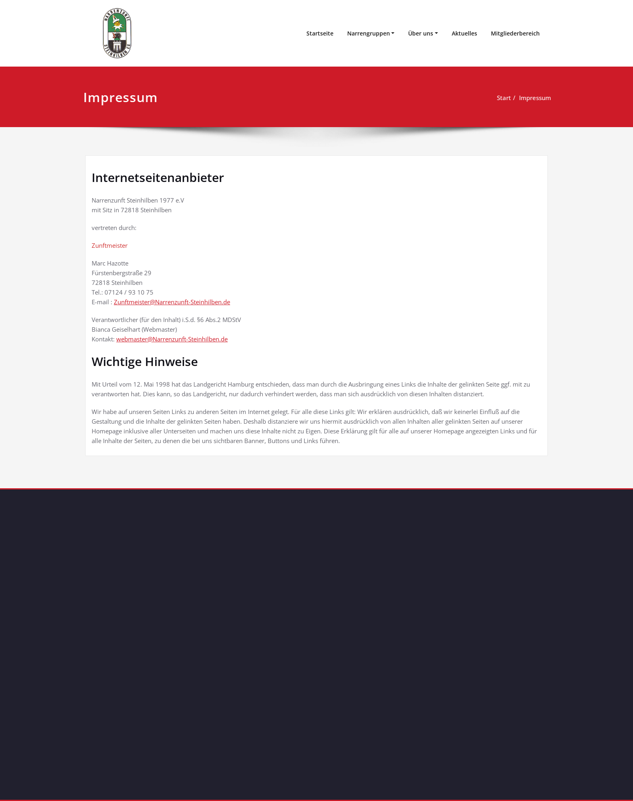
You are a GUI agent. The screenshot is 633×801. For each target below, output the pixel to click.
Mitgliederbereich (515, 33)
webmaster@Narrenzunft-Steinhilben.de (172, 339)
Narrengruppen (368, 33)
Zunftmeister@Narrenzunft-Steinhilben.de (172, 302)
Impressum (534, 98)
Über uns (420, 33)
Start (503, 98)
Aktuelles (464, 33)
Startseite (319, 33)
